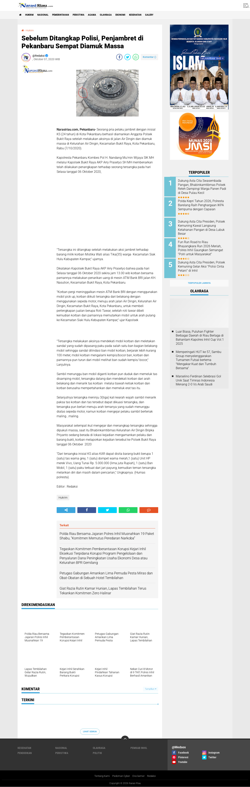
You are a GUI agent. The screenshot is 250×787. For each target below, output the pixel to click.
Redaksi (153, 776)
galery (165, 14)
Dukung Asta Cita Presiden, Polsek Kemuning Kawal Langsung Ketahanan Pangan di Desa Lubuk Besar (204, 226)
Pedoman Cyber (121, 776)
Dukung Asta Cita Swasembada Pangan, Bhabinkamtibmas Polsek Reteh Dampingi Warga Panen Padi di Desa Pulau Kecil (204, 189)
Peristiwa (86, 14)
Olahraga (116, 14)
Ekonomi (132, 14)
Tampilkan (150, 689)
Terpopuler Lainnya (199, 279)
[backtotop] (125, 739)
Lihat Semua (90, 731)
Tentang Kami (100, 776)
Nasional (46, 14)
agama (101, 14)
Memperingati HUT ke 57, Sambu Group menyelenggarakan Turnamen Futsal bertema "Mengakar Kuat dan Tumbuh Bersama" (198, 355)
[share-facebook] (119, 57)
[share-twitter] (127, 57)
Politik (97, 753)
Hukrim (31, 14)
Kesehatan (149, 14)
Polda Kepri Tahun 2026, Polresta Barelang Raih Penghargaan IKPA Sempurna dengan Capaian (204, 206)
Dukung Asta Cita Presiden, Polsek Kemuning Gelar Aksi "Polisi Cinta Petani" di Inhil (203, 264)
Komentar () (149, 57)
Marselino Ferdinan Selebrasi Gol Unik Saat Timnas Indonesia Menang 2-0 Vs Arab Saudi (198, 376)
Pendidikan (25, 753)
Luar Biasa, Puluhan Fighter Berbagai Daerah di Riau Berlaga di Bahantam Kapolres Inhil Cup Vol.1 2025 (200, 333)
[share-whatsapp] (136, 57)
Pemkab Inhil (138, 747)
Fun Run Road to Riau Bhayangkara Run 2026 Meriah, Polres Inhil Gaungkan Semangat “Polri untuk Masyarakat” (204, 248)
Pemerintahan (66, 14)
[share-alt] (66, 510)
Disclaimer (139, 776)
